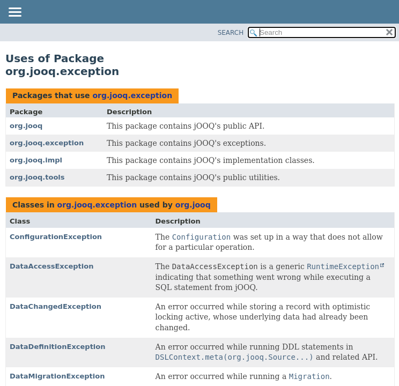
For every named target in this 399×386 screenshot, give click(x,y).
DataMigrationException (57, 376)
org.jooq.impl (36, 160)
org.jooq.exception (132, 95)
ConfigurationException (56, 237)
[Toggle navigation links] (14, 12)
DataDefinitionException (58, 347)
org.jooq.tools (37, 177)
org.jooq (26, 126)
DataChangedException (55, 306)
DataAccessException (51, 266)
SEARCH (231, 32)
